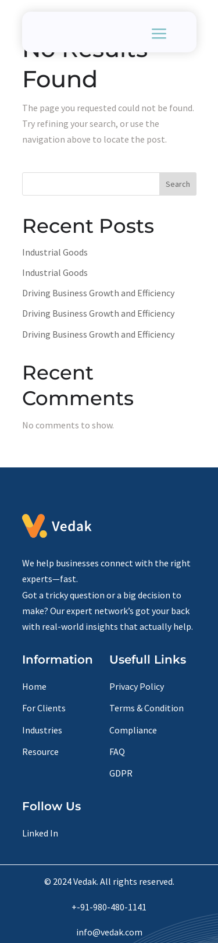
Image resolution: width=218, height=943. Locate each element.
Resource (40, 751)
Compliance (133, 730)
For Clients (44, 708)
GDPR (121, 773)
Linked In (40, 833)
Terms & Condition (146, 708)
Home (34, 686)
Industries (42, 730)
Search (178, 184)
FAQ (117, 751)
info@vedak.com (109, 932)
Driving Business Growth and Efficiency (98, 293)
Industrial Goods (55, 252)
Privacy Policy (136, 686)
